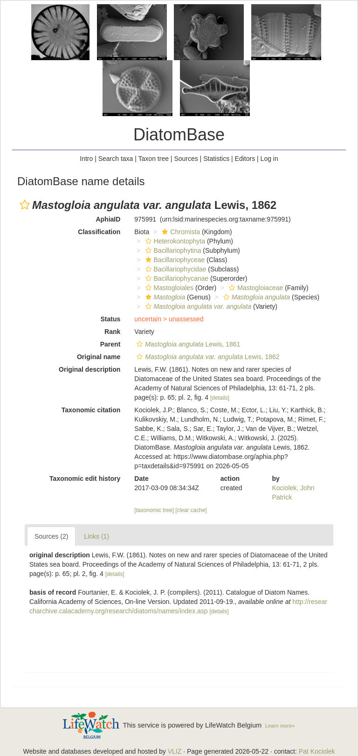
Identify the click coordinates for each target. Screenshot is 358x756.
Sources (186, 158)
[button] (24, 204)
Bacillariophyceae (174, 260)
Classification (99, 232)
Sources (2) (51, 536)
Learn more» (280, 725)
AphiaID (108, 219)
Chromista (179, 232)
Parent (110, 344)
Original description (89, 369)
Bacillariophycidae (175, 269)
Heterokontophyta (174, 241)
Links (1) (96, 536)
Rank (112, 331)
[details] (219, 398)
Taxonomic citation (91, 410)
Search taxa (115, 158)
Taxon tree (153, 158)
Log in (269, 158)
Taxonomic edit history (84, 478)
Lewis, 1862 (206, 357)
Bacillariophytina (172, 250)
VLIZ (175, 751)
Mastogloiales (168, 287)
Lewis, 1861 (187, 344)
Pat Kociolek (317, 751)
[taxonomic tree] (154, 510)
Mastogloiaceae (255, 287)
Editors (245, 158)
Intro (86, 158)
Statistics (216, 158)
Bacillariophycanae (176, 278)
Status (111, 319)
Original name (98, 357)
